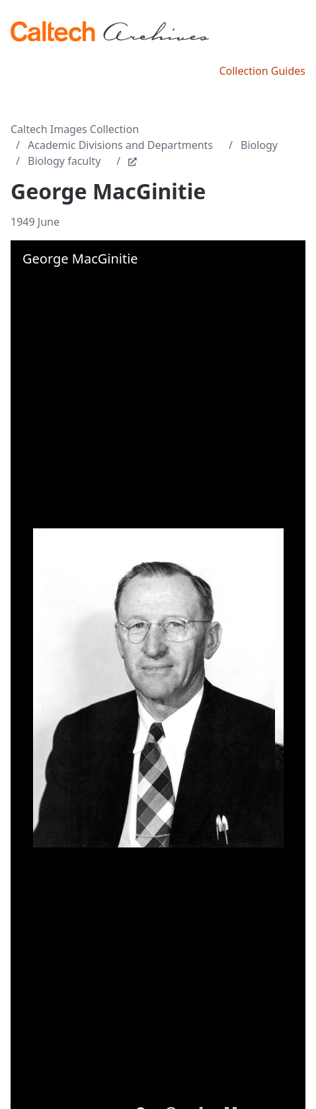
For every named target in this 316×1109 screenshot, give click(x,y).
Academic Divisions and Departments (120, 145)
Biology (259, 145)
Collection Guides (262, 71)
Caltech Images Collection (75, 129)
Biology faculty (64, 161)
